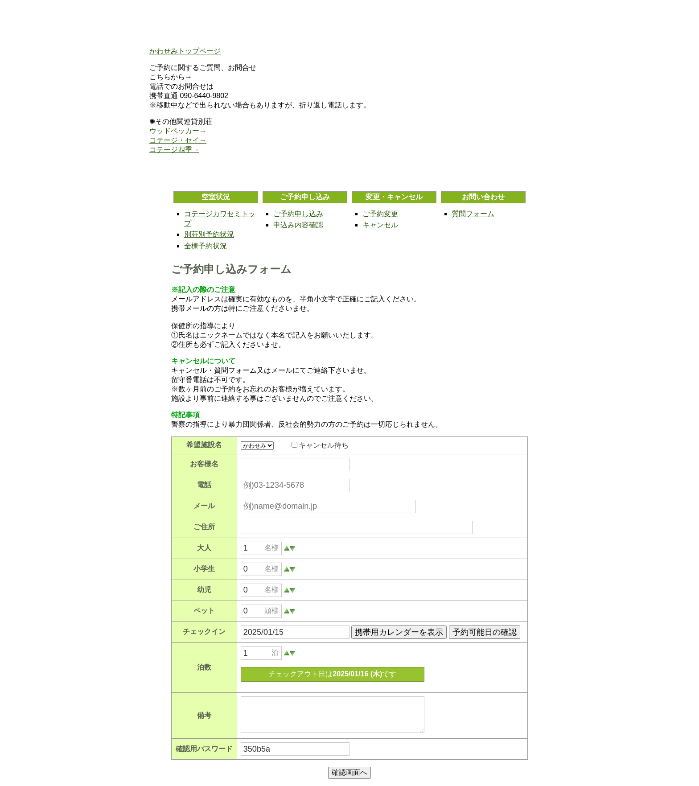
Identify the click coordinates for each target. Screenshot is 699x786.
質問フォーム (473, 214)
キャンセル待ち (324, 445)
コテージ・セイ (174, 140)
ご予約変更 (380, 214)
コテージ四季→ (174, 149)
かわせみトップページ (185, 51)
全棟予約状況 (205, 246)
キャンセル (380, 225)
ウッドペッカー (174, 131)
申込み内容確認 (298, 225)
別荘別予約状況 (209, 234)
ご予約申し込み (298, 214)
